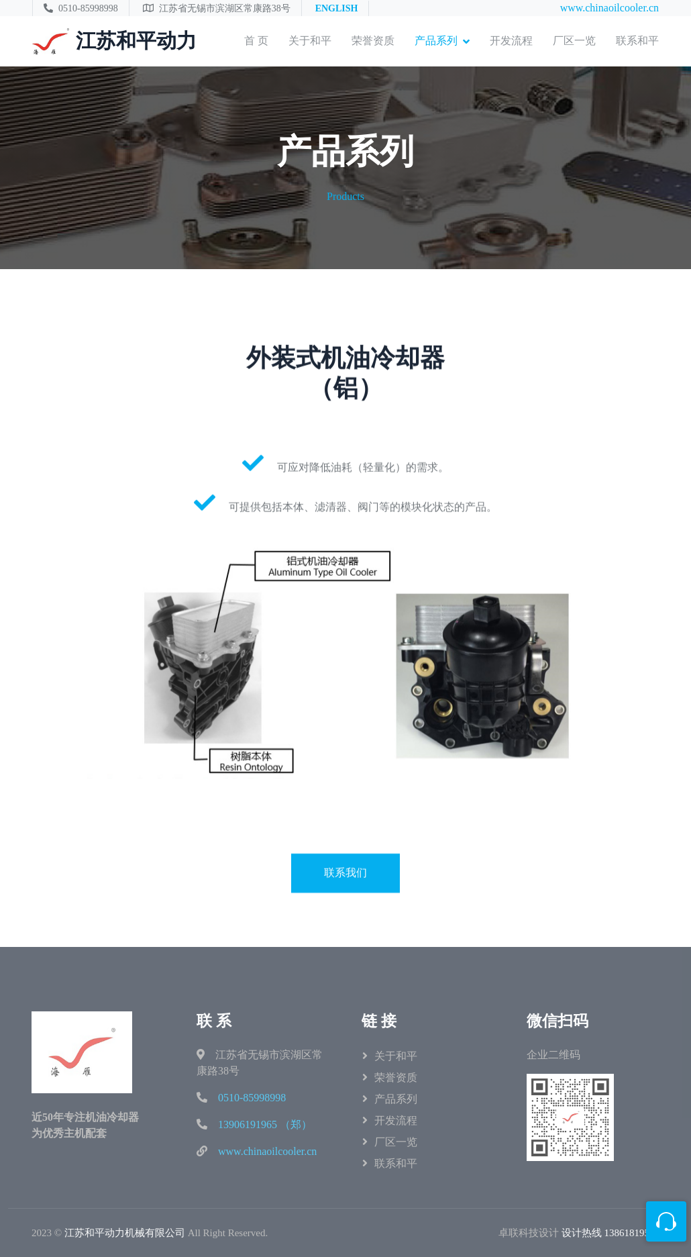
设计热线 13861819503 (610, 1232)
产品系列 (436, 40)
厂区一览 (574, 40)
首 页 (256, 40)
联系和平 (637, 40)
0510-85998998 (252, 1097)
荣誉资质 (373, 40)
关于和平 (309, 40)
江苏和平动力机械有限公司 (124, 1232)
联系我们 (345, 920)
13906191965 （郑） (265, 1124)
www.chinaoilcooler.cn (609, 7)
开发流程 (511, 40)
